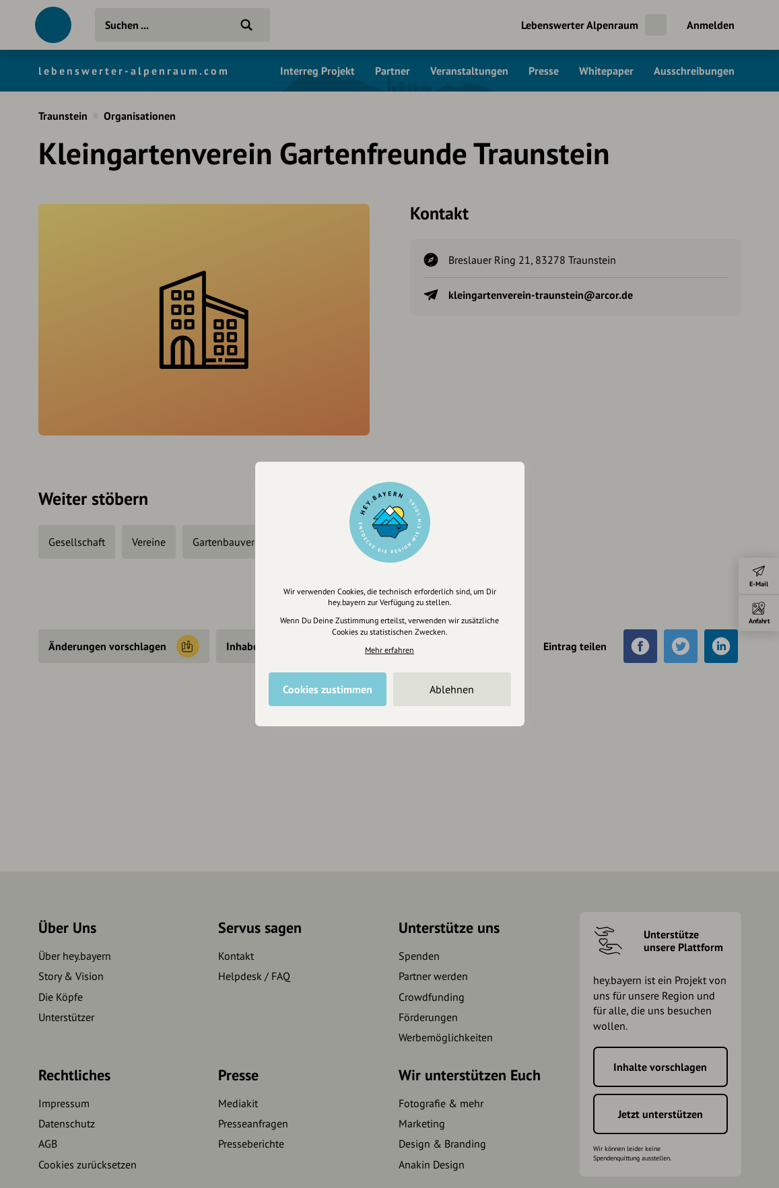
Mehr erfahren (389, 650)
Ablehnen (452, 689)
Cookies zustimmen (327, 689)
